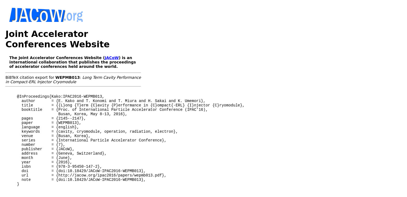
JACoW (112, 47)
